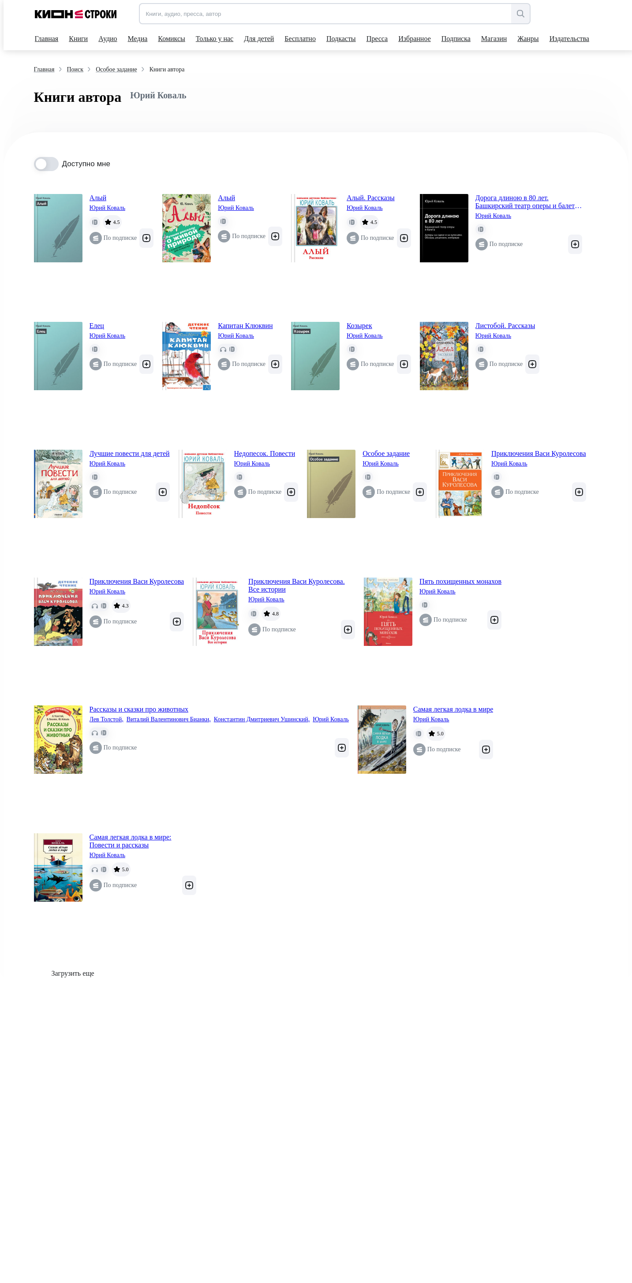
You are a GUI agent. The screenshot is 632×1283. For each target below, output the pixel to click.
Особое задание (386, 453)
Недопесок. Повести (264, 453)
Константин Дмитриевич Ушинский (262, 719)
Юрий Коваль (108, 208)
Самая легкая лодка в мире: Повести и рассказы (131, 841)
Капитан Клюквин (245, 325)
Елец (97, 325)
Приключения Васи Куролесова (538, 453)
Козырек (359, 325)
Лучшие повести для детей (130, 453)
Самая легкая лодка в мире (453, 709)
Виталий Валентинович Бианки (169, 719)
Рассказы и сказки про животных (139, 709)
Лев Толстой (106, 719)
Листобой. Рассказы (505, 325)
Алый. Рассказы (371, 197)
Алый (98, 197)
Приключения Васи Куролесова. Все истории (296, 585)
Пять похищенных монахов (460, 581)
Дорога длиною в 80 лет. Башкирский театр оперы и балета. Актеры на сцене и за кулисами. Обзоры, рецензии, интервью (527, 202)
